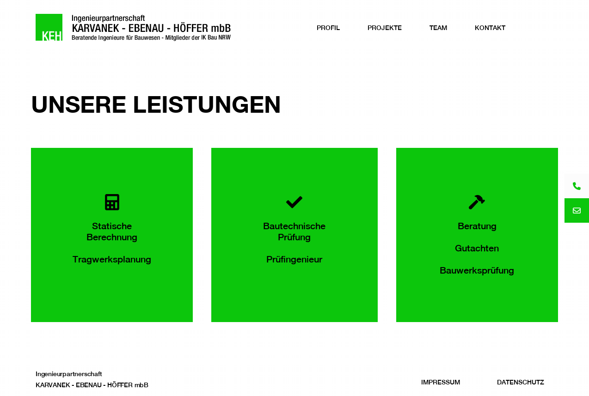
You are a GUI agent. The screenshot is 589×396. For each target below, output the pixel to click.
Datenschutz (520, 382)
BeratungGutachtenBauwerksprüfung (477, 247)
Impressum (440, 382)
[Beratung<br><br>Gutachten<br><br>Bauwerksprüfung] (477, 202)
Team (438, 27)
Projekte (385, 27)
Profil (328, 27)
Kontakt (490, 27)
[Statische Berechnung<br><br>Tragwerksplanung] (112, 202)
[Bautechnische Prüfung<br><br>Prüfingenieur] (294, 202)
